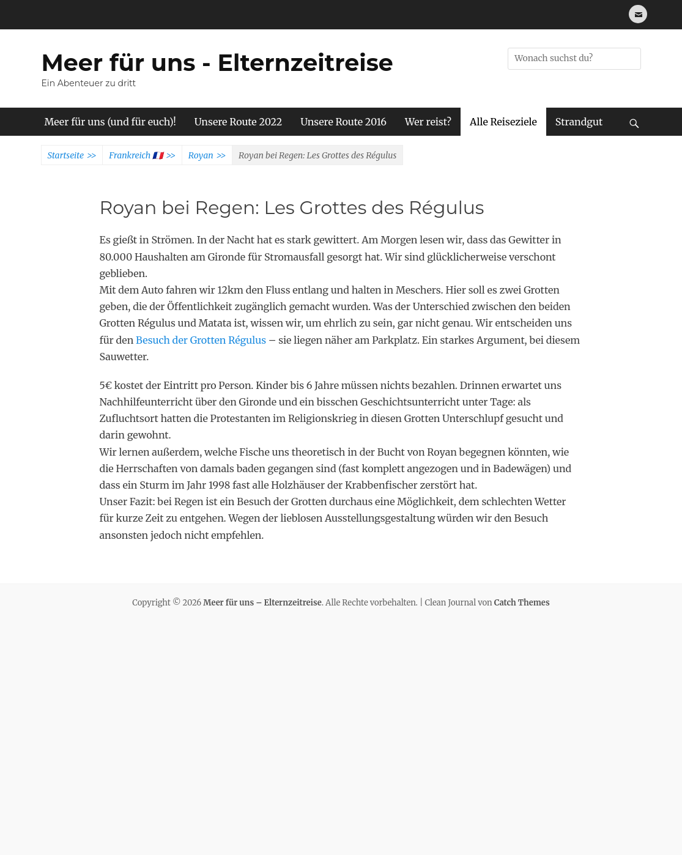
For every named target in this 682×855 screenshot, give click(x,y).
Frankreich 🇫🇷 (142, 156)
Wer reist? (428, 122)
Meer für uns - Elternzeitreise (217, 62)
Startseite (72, 156)
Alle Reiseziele (503, 122)
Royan (207, 156)
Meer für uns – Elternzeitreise (262, 603)
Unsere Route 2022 (238, 122)
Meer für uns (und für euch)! (110, 122)
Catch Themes (522, 603)
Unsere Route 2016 (343, 122)
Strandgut (578, 122)
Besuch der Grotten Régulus (201, 340)
